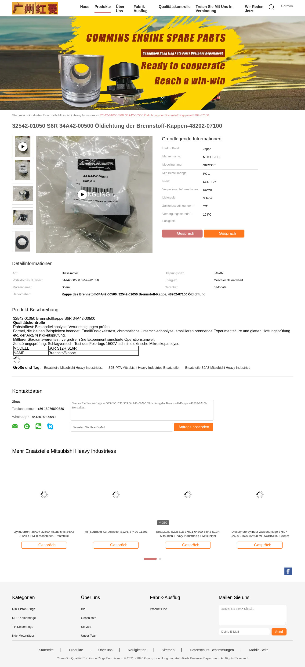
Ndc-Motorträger (23, 635)
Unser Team (89, 635)
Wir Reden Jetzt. (254, 9)
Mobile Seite (259, 650)
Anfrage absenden (193, 427)
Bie (83, 609)
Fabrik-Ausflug (141, 9)
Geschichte (88, 618)
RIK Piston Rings (23, 609)
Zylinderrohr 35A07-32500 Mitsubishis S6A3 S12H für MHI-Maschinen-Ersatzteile (44, 534)
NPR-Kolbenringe (24, 618)
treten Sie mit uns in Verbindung (214, 9)
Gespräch (182, 233)
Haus (84, 7)
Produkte (102, 7)
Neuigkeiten (137, 650)
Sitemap (168, 650)
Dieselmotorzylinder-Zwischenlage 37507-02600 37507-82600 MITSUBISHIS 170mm (260, 534)
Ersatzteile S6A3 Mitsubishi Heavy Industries (217, 367)
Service (86, 626)
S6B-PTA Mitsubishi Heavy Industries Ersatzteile (143, 367)
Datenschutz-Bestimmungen (212, 650)
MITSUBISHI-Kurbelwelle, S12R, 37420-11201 (116, 531)
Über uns (120, 9)
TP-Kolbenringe (22, 626)
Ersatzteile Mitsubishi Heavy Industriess (73, 367)
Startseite (46, 650)
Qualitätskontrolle (174, 7)
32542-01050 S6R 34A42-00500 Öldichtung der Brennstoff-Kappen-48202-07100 (154, 115)
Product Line (158, 609)
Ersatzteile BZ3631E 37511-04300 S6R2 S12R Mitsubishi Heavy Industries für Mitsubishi (188, 534)
